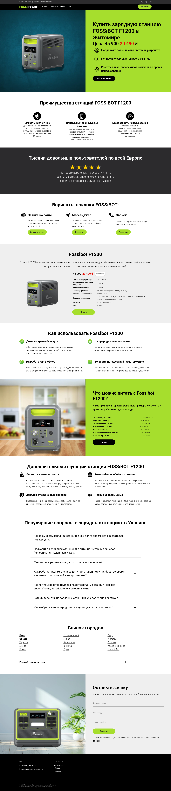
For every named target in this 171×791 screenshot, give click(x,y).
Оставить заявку (37, 232)
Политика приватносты (28, 765)
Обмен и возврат (46, 2)
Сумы (66, 649)
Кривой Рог (113, 649)
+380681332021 (59, 772)
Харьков (23, 642)
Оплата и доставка (32, 2)
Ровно (22, 649)
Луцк (110, 635)
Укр (146, 2)
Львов (66, 639)
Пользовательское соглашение (31, 769)
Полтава (112, 642)
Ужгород (112, 639)
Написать (79, 232)
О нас (21, 2)
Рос (150, 2)
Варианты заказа (58, 7)
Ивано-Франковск (117, 646)
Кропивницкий (71, 635)
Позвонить (123, 232)
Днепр (22, 646)
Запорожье (69, 642)
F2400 (44, 7)
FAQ (70, 7)
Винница (67, 646)
